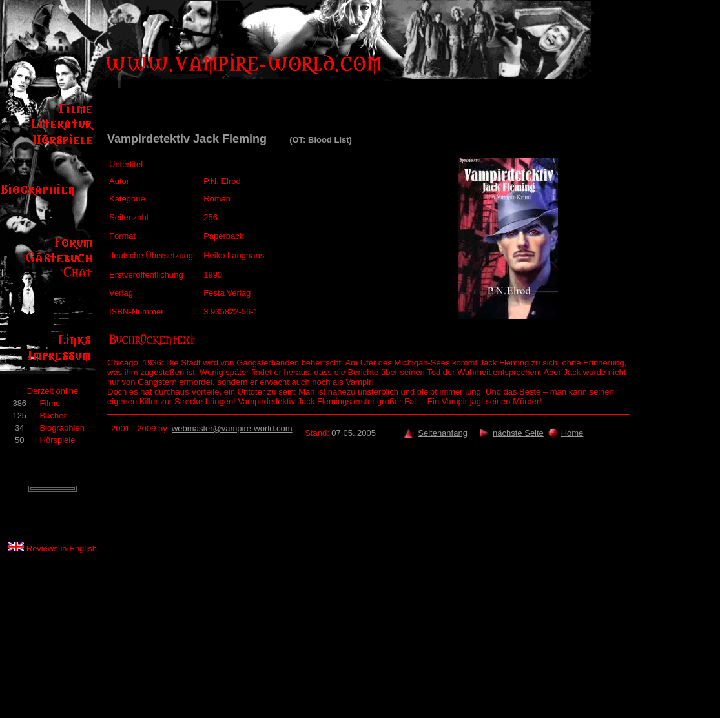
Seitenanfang (443, 433)
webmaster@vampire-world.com (232, 428)
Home (572, 433)
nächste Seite (518, 433)
